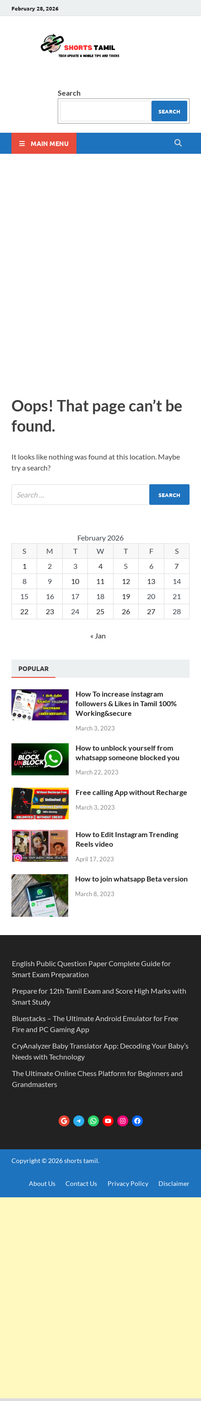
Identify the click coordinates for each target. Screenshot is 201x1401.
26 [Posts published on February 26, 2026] (126, 611)
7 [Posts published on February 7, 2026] (176, 566)
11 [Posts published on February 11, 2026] (100, 581)
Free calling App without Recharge (131, 792)
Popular (33, 668)
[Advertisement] (100, 272)
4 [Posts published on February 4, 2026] (100, 566)
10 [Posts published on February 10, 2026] (75, 581)
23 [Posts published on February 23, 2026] (50, 611)
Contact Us (81, 1183)
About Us (42, 1183)
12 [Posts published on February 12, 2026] (126, 581)
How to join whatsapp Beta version (131, 878)
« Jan (98, 635)
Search (69, 92)
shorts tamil (81, 1160)
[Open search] (178, 143)
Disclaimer (174, 1183)
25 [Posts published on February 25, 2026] (100, 611)
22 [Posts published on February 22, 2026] (24, 611)
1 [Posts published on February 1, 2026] (24, 566)
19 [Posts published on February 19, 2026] (126, 596)
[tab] (33, 669)
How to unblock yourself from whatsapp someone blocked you (127, 752)
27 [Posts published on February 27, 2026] (151, 611)
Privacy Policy (128, 1183)
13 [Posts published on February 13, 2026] (151, 581)
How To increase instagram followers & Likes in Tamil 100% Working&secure (126, 703)
